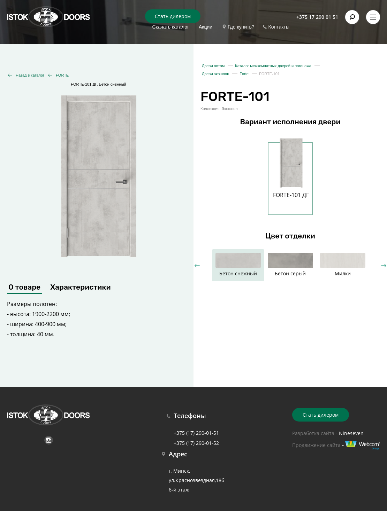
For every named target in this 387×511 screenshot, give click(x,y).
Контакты (278, 27)
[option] (291, 174)
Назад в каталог (30, 75)
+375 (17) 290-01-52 (196, 443)
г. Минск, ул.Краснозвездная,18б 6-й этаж (196, 480)
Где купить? (241, 27)
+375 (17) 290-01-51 (196, 433)
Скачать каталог (170, 27)
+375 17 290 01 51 (317, 17)
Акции (205, 27)
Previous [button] (197, 265)
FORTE (62, 75)
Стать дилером (173, 16)
